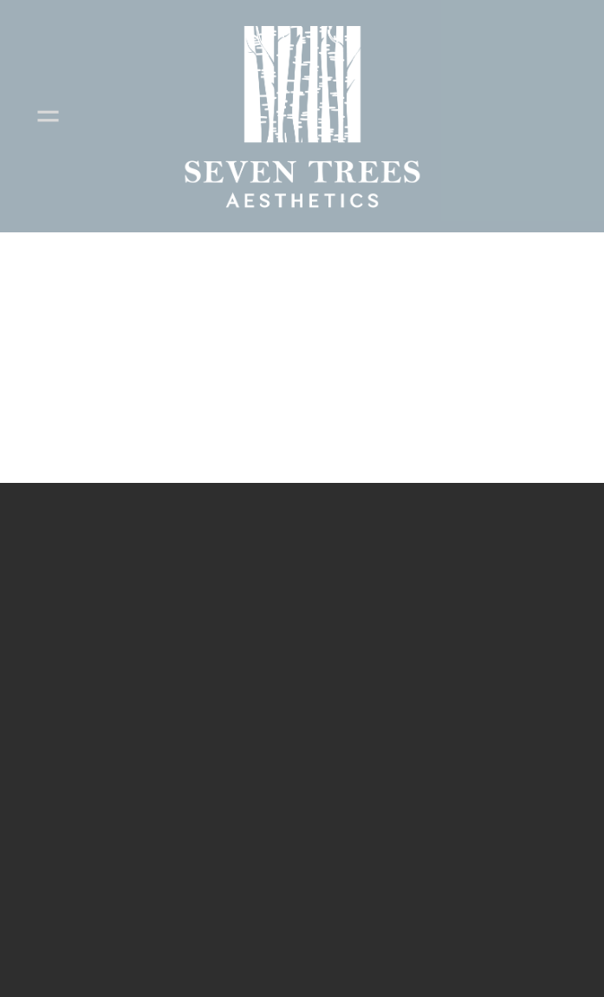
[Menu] (48, 116)
